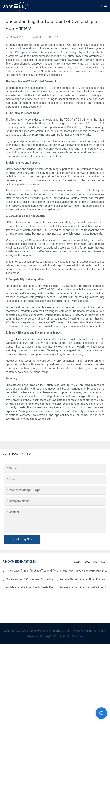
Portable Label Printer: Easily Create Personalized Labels (29, 587)
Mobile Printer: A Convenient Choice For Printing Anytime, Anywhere (29, 579)
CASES (77, 561)
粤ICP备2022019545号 (54, 636)
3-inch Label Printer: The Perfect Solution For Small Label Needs (83, 571)
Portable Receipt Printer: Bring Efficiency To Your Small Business (83, 579)
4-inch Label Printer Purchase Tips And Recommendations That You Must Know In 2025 (31, 570)
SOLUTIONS (91, 561)
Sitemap (77, 636)
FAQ (103, 561)
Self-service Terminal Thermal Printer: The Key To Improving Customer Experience (83, 587)
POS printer (22, 52)
